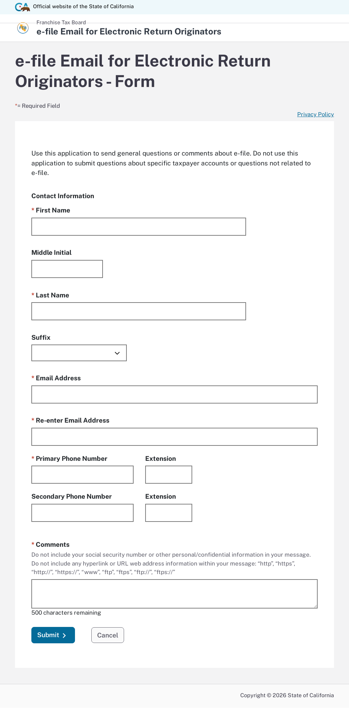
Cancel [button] (107, 635)
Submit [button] (53, 636)
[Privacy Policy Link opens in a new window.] (315, 114)
